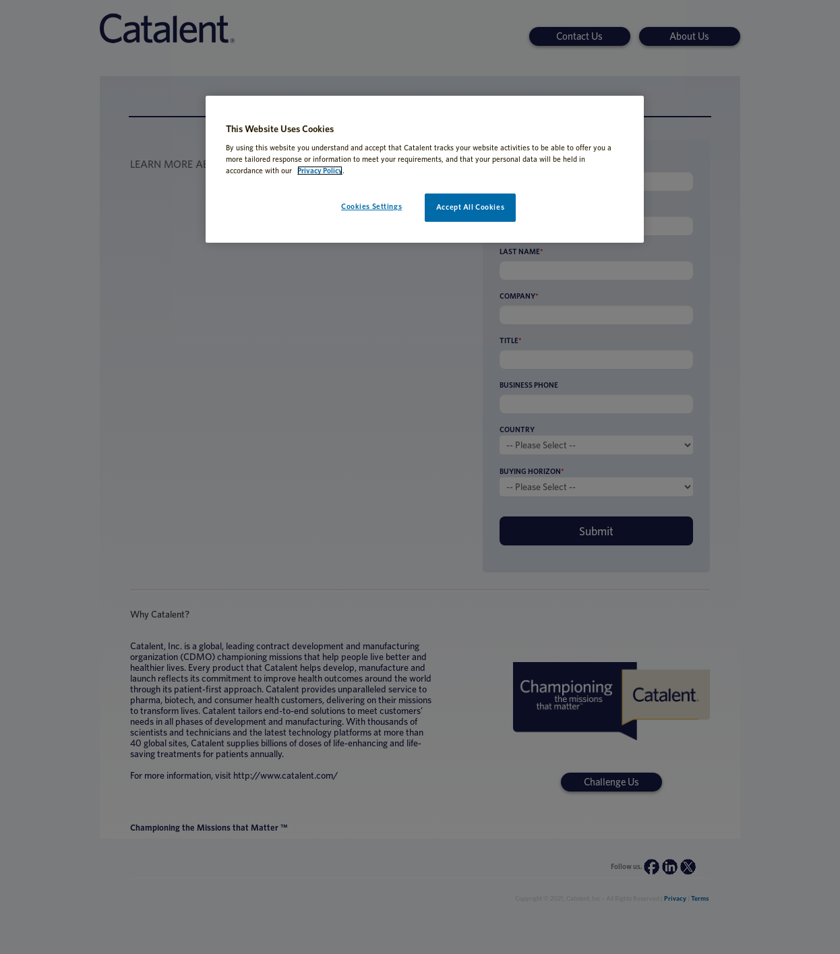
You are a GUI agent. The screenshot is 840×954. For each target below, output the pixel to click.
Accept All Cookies (470, 207)
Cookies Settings (371, 206)
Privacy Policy (319, 170)
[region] (425, 169)
